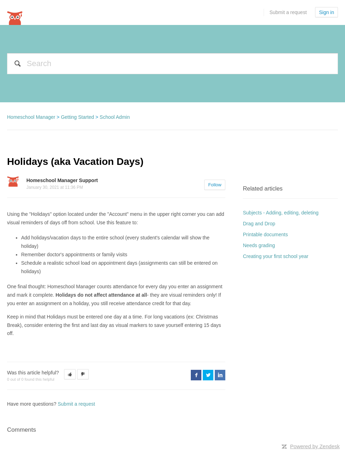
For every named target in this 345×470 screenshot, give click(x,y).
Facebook (196, 375)
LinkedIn (220, 375)
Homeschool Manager (31, 117)
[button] (70, 374)
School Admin (115, 117)
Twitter (208, 375)
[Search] (172, 63)
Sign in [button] (326, 12)
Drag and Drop (259, 223)
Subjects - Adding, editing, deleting (281, 212)
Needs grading (259, 245)
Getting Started (77, 117)
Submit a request (288, 12)
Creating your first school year (275, 256)
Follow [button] (214, 184)
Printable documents (265, 234)
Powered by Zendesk (315, 446)
